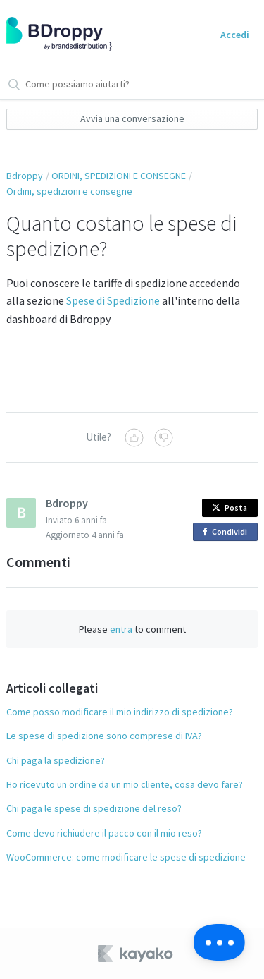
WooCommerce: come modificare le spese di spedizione (126, 857)
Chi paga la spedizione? (55, 760)
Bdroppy (24, 175)
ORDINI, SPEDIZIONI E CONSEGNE (118, 175)
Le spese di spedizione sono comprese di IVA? (104, 735)
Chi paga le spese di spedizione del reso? (94, 808)
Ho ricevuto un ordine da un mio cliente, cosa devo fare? (124, 784)
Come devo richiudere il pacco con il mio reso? (104, 833)
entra (121, 629)
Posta (229, 507)
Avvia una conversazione (132, 118)
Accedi (234, 34)
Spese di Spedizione (113, 300)
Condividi (227, 532)
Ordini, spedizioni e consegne (69, 191)
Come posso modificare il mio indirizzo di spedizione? (119, 711)
